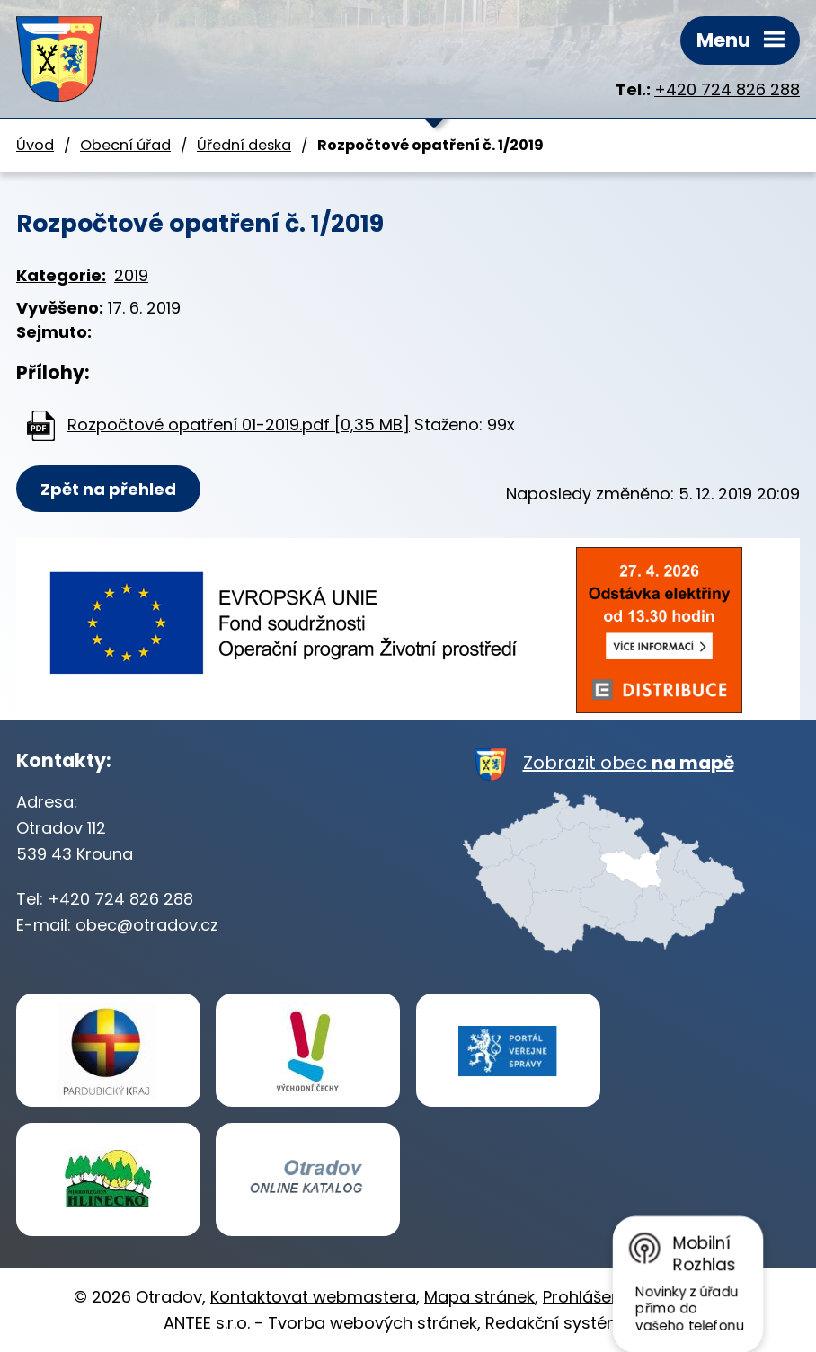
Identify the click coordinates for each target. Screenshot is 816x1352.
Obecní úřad (125, 145)
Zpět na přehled (108, 489)
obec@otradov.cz (146, 925)
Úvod (35, 145)
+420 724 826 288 (727, 89)
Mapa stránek (479, 1297)
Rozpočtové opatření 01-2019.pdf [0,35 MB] (238, 424)
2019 (131, 275)
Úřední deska (244, 145)
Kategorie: (61, 275)
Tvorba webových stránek (372, 1323)
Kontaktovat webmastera (313, 1297)
